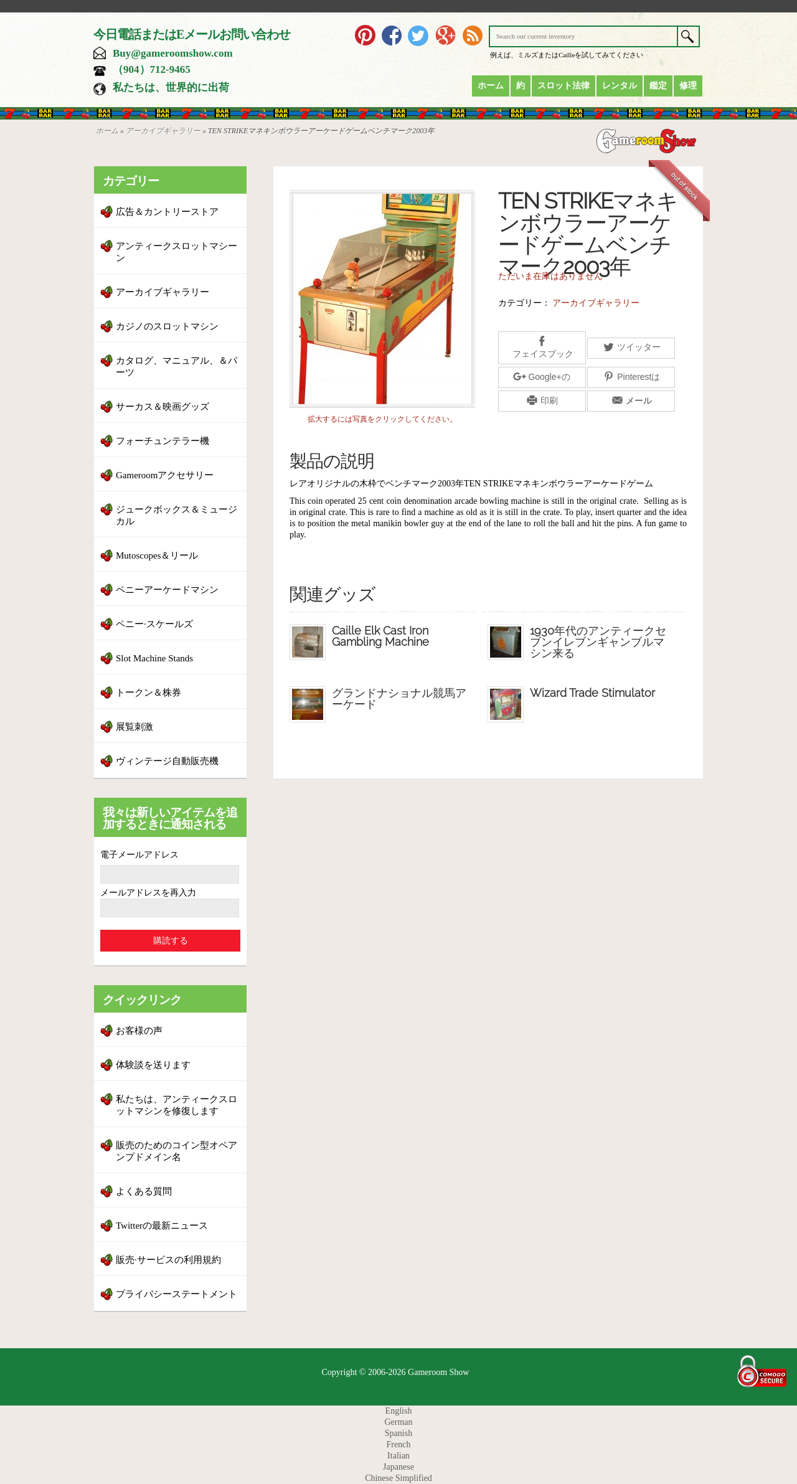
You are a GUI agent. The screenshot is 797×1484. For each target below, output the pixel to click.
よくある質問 (144, 1191)
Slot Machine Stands (154, 658)
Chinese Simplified (398, 1478)
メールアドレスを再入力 (148, 892)
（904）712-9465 (152, 69)
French (399, 1444)
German (398, 1422)
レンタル (619, 85)
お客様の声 (139, 1031)
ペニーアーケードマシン (167, 590)
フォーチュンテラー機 (162, 441)
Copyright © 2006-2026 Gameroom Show (395, 1372)
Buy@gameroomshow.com (173, 53)
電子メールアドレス (139, 854)
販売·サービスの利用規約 (168, 1260)
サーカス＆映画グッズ (162, 407)
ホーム (491, 85)
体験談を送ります (153, 1065)
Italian (398, 1455)
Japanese (398, 1467)
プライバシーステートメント (176, 1294)
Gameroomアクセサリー (165, 475)
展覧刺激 (134, 727)
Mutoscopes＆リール (157, 555)
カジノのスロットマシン (167, 326)
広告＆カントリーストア (167, 212)
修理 (688, 85)
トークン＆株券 (148, 692)
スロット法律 (563, 85)
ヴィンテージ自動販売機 (167, 761)
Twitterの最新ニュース (162, 1226)
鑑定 (658, 85)
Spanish (398, 1433)
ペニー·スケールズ (154, 624)
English (398, 1410)
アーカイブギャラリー (163, 130)
